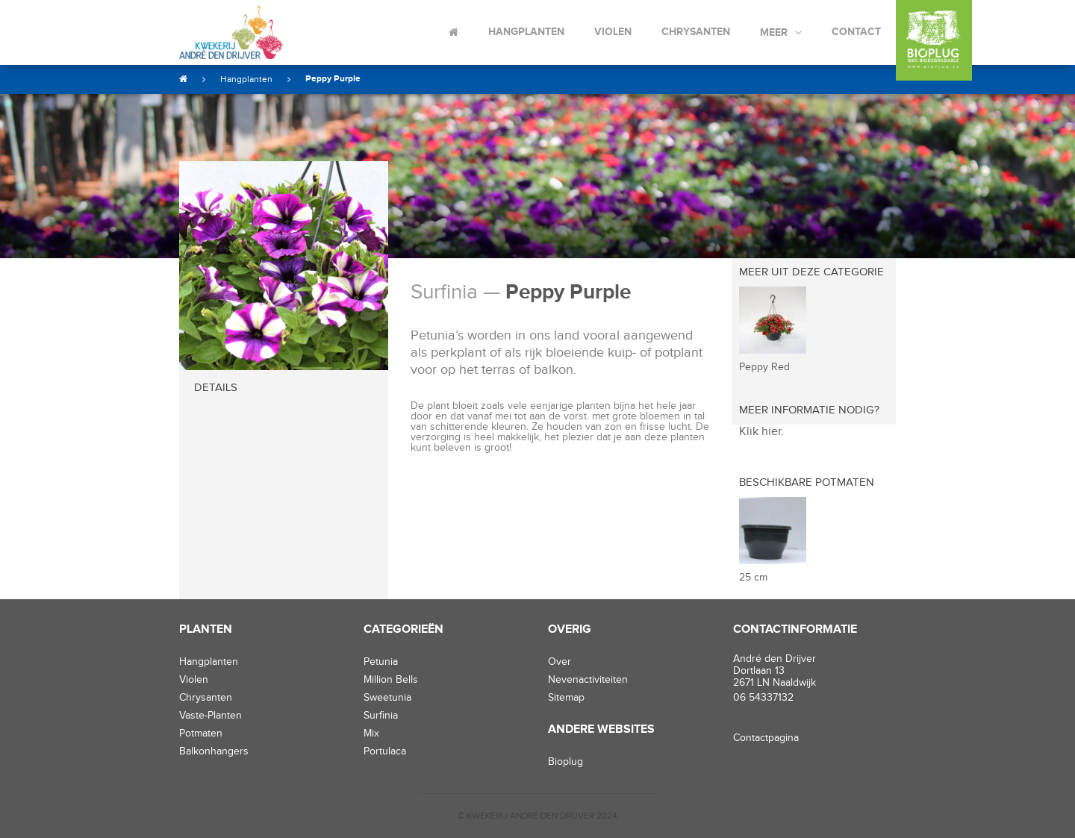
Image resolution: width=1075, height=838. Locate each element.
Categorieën (403, 629)
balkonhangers (214, 751)
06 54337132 (763, 698)
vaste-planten (210, 716)
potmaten (200, 733)
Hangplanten (526, 31)
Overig (569, 629)
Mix (371, 733)
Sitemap (566, 698)
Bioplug (565, 762)
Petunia (381, 662)
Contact (856, 31)
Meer (774, 32)
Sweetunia (387, 698)
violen (193, 680)
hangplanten (208, 662)
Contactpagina (766, 738)
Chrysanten (695, 31)
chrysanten (205, 698)
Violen (613, 31)
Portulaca (385, 751)
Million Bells (391, 680)
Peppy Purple (333, 78)
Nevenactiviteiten (588, 680)
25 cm (753, 578)
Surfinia (381, 716)
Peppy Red (764, 367)
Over (559, 662)
